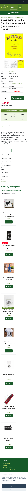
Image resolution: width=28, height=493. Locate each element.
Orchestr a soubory (5, 17)
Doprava (5, 465)
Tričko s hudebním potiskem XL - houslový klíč (9, 343)
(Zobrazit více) (5, 181)
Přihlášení (23, 2)
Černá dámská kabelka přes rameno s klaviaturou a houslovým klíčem (8, 214)
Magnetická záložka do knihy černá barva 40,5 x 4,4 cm (9, 247)
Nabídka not (14, 13)
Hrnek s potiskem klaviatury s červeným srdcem (8, 311)
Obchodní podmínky (8, 467)
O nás (4, 472)
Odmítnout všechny (14, 489)
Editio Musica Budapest (15, 83)
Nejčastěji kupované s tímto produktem (11, 190)
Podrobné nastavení (7, 482)
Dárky (13, 193)
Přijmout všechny (14, 486)
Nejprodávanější (6, 193)
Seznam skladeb (6, 150)
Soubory (13, 17)
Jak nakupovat (6, 463)
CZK (13, 7)
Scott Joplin (12, 71)
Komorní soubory (20, 17)
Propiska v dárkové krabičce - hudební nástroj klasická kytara (8, 408)
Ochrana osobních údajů (9, 470)
